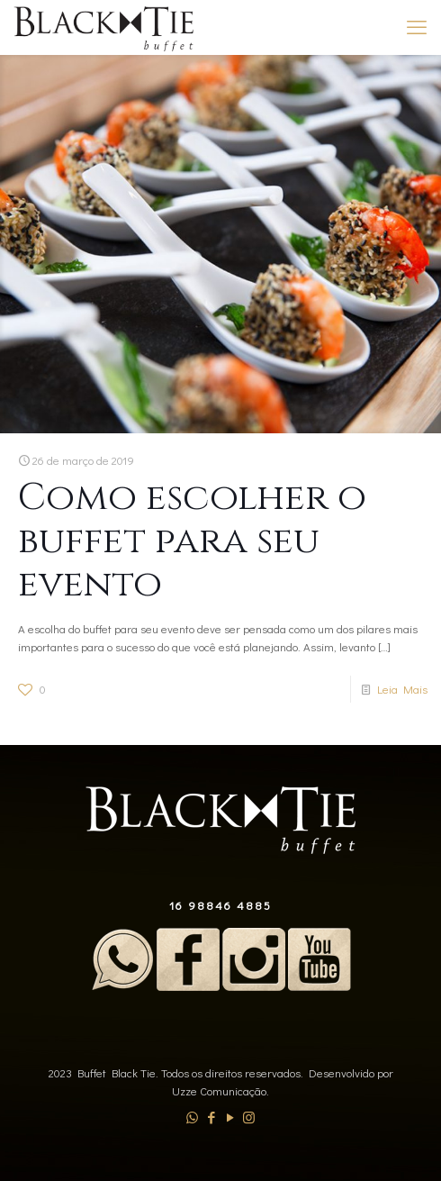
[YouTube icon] (230, 1117)
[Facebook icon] (211, 1117)
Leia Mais (402, 688)
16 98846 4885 (220, 905)
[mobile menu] (416, 27)
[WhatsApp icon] (192, 1117)
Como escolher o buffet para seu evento (192, 541)
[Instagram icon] (249, 1117)
